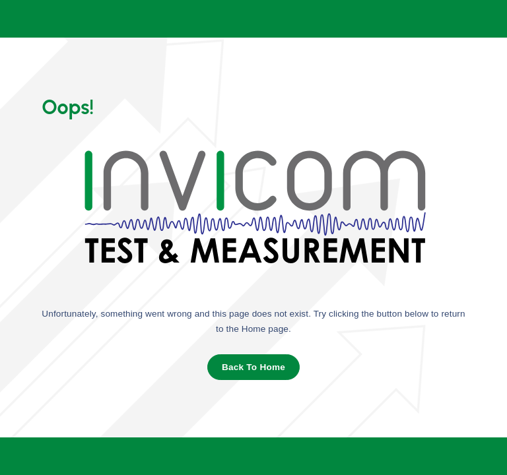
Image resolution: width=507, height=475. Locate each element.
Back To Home (253, 367)
